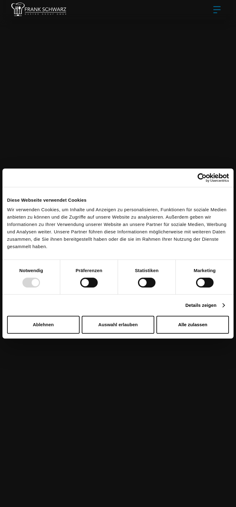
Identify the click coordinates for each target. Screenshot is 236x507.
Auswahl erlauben (118, 324)
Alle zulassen (192, 324)
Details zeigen (200, 305)
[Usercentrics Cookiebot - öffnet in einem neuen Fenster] (202, 177)
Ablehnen (43, 324)
